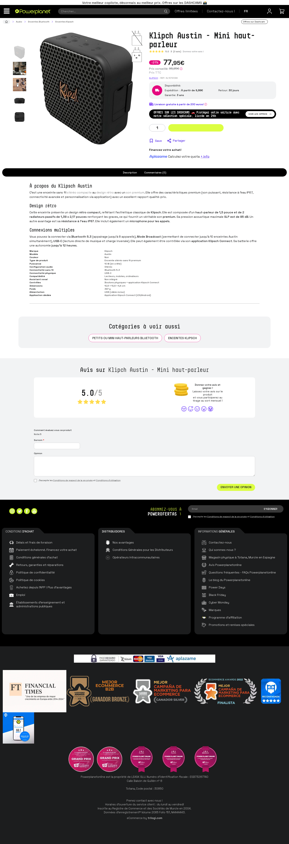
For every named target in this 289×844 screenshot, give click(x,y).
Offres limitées (186, 11)
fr (246, 11)
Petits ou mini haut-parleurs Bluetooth (125, 338)
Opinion (38, 453)
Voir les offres (260, 114)
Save (158, 141)
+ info (205, 156)
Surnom (39, 440)
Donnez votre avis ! (193, 51)
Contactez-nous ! (221, 11)
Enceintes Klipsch (182, 338)
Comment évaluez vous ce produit (53, 430)
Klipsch (153, 78)
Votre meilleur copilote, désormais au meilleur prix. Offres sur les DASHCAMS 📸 (144, 3)
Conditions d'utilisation (108, 480)
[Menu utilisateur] (269, 11)
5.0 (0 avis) (173, 51)
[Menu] (6, 11)
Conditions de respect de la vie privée (73, 480)
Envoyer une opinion (236, 487)
